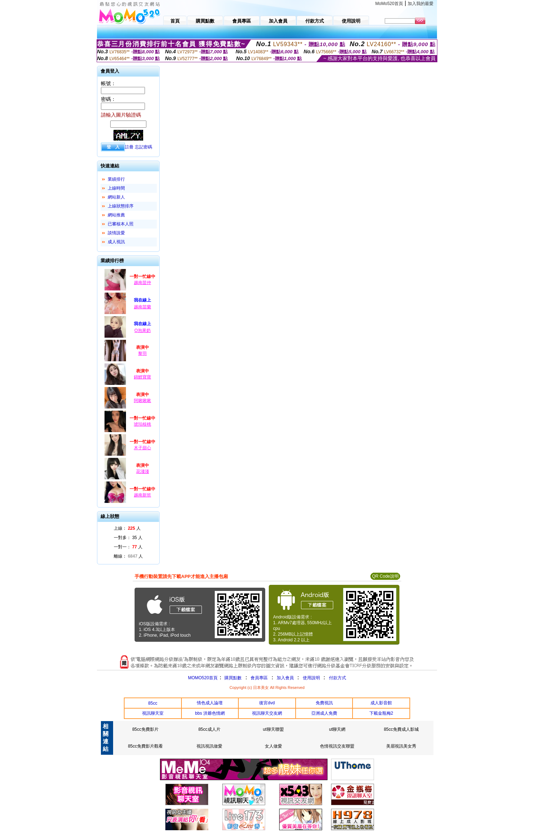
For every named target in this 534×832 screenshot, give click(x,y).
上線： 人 (127, 528)
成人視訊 (116, 241)
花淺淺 (142, 471)
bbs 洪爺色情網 (210, 713)
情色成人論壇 (210, 702)
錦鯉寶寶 (142, 377)
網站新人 (116, 197)
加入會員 (285, 677)
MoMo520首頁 (389, 3)
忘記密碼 (143, 147)
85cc (152, 703)
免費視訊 (324, 702)
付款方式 (337, 677)
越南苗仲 (142, 282)
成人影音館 (381, 702)
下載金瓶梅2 (381, 713)
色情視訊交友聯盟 (337, 746)
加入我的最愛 (420, 3)
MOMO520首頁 (203, 677)
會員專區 (259, 677)
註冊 (129, 147)
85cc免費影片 (145, 729)
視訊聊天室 (153, 713)
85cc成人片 (209, 729)
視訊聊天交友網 (267, 713)
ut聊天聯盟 (273, 729)
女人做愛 (273, 746)
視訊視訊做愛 (209, 746)
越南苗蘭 (142, 306)
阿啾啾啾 (142, 400)
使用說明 (311, 677)
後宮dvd (267, 702)
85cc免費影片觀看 (145, 746)
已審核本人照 (121, 223)
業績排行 (116, 179)
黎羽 (142, 353)
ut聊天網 (337, 729)
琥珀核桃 (142, 424)
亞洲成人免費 (324, 713)
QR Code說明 (385, 576)
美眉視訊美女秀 (401, 746)
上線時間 (116, 188)
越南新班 (142, 495)
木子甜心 (142, 447)
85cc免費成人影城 (401, 729)
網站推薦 (116, 214)
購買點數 (232, 677)
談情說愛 (116, 232)
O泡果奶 (142, 330)
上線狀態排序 (121, 206)
